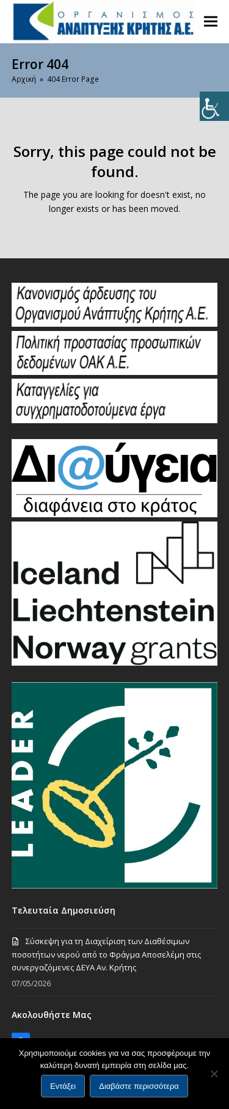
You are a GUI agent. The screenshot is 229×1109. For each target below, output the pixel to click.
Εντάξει (63, 1086)
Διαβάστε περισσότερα (139, 1086)
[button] (210, 21)
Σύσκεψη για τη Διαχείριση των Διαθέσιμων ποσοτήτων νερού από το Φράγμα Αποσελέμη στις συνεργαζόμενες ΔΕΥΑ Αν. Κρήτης (106, 954)
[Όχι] (214, 1073)
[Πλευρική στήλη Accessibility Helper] (214, 106)
